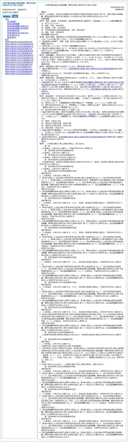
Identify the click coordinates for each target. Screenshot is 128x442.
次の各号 (67, 114)
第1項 (44, 48)
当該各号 (92, 114)
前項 (44, 69)
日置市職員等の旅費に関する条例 (92, 69)
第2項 (52, 48)
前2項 (44, 89)
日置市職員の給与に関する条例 (82, 137)
